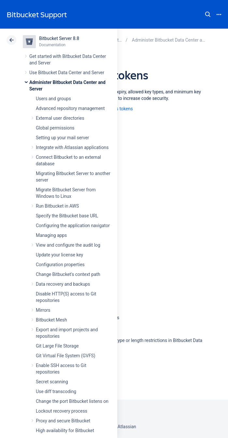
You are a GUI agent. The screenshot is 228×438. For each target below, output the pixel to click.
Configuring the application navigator (73, 225)
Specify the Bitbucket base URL (67, 215)
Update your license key (59, 254)
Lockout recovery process (61, 411)
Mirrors (43, 310)
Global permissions (55, 127)
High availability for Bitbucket (65, 430)
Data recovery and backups (63, 284)
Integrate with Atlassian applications (72, 147)
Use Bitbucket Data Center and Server (66, 72)
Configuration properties (60, 264)
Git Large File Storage (57, 346)
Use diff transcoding (56, 391)
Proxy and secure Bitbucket (63, 420)
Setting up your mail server (62, 137)
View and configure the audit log (68, 245)
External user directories (60, 118)
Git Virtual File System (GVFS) (65, 355)
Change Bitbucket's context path (68, 274)
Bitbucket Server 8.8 (59, 38)
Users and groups (53, 98)
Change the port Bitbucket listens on (72, 401)
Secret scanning (52, 381)
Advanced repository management (70, 108)
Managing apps (51, 235)
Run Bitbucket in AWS (57, 206)
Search (208, 14)
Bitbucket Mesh (51, 319)
